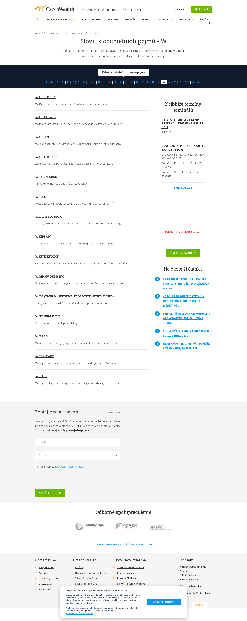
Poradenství (45, 591)
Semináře (130, 19)
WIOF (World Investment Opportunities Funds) (76, 297)
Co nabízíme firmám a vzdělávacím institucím (123, 546)
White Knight (47, 257)
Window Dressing (51, 277)
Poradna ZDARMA (126, 580)
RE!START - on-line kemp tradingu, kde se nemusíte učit (182, 123)
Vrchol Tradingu (91, 19)
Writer (41, 377)
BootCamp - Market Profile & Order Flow (183, 148)
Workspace (45, 357)
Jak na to (186, 19)
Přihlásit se (181, 9)
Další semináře (183, 188)
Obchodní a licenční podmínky (91, 574)
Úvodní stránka (36, 18)
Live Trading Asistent (50, 580)
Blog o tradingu (125, 574)
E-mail (42, 457)
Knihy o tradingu (48, 569)
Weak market (47, 177)
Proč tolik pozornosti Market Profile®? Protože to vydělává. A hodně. (186, 285)
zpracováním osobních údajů (69, 468)
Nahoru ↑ (204, 607)
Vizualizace (163, 19)
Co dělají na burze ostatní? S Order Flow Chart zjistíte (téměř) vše (183, 302)
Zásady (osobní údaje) (86, 580)
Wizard (42, 337)
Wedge (41, 197)
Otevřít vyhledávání (209, 23)
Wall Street (46, 97)
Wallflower (46, 117)
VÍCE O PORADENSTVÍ (183, 254)
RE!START (113, 19)
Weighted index (49, 217)
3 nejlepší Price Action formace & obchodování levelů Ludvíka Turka (186, 320)
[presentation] (59, 482)
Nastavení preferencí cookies (79, 613)
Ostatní (198, 82)
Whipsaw (43, 237)
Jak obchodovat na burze (130, 569)
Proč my (205, 19)
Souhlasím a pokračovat (164, 602)
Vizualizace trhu (47, 585)
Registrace (202, 9)
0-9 (188, 82)
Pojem (42, 444)
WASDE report (47, 157)
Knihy (145, 19)
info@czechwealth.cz (192, 588)
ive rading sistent (60, 19)
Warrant (43, 137)
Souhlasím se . (60, 468)
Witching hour (48, 317)
